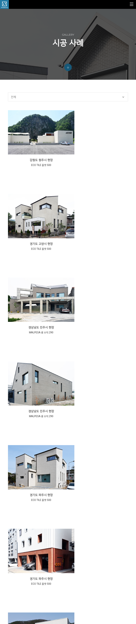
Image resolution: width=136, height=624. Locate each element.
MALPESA (75, 545)
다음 (111, 513)
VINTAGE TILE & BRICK (81, 553)
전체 (14, 109)
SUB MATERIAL (78, 566)
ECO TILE (75, 549)
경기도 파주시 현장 (37, 321)
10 (95, 512)
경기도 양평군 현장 (37, 398)
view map (16, 602)
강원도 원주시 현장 (37, 166)
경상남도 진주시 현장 (37, 244)
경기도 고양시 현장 (98, 166)
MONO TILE (76, 557)
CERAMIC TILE (77, 562)
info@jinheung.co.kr (29, 594)
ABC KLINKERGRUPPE (81, 540)
